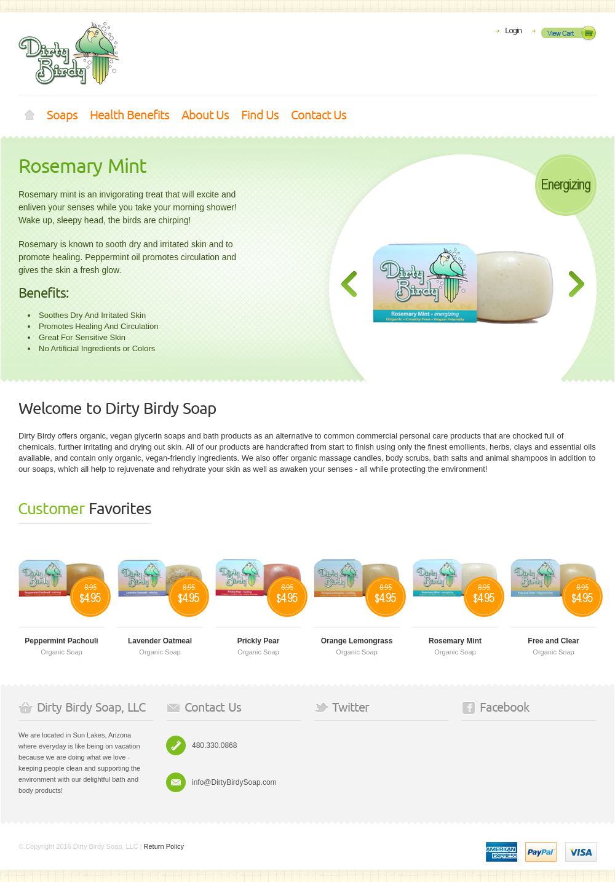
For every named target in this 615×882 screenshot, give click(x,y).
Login (513, 30)
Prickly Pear (258, 641)
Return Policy (164, 846)
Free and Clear (553, 641)
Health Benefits (129, 115)
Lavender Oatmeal (160, 641)
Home (29, 115)
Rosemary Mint (82, 166)
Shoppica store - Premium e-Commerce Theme (68, 53)
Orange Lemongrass (357, 641)
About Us (205, 115)
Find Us (260, 115)
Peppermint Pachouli (61, 641)
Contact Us (318, 115)
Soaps (62, 115)
